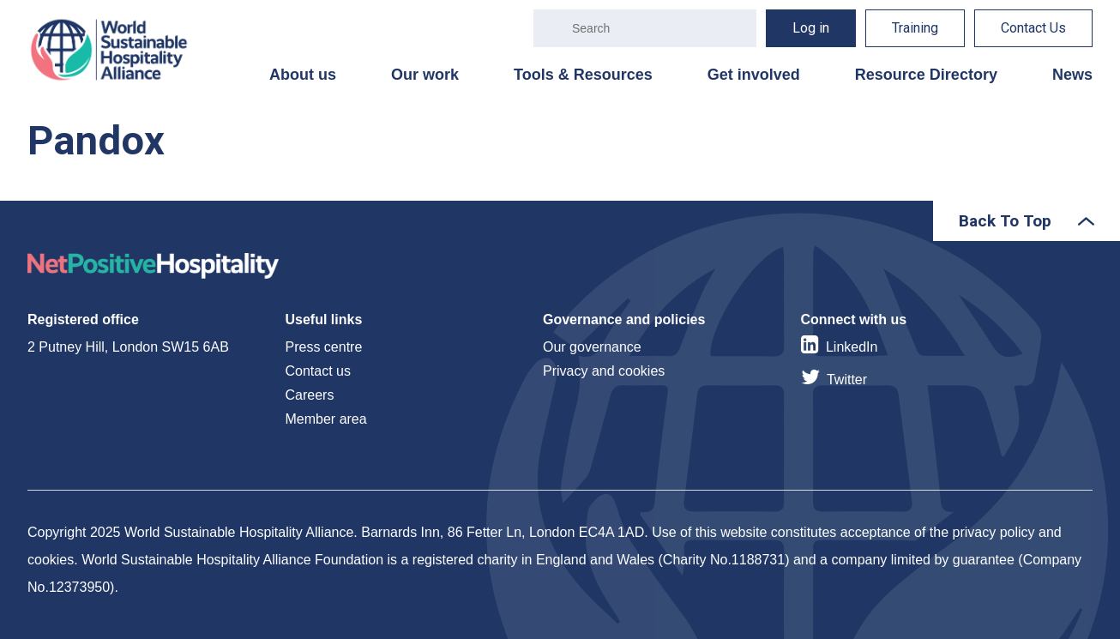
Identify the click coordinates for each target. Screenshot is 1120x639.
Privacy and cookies (604, 371)
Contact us (318, 371)
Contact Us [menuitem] (1033, 28)
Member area (326, 419)
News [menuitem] (1072, 74)
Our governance (592, 347)
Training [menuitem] (915, 28)
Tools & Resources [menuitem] (583, 74)
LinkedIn (852, 347)
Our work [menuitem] (425, 74)
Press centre (324, 347)
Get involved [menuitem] (754, 74)
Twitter (847, 379)
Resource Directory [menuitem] (926, 74)
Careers (310, 395)
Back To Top (1005, 221)
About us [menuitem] (302, 74)
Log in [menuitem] (810, 28)
